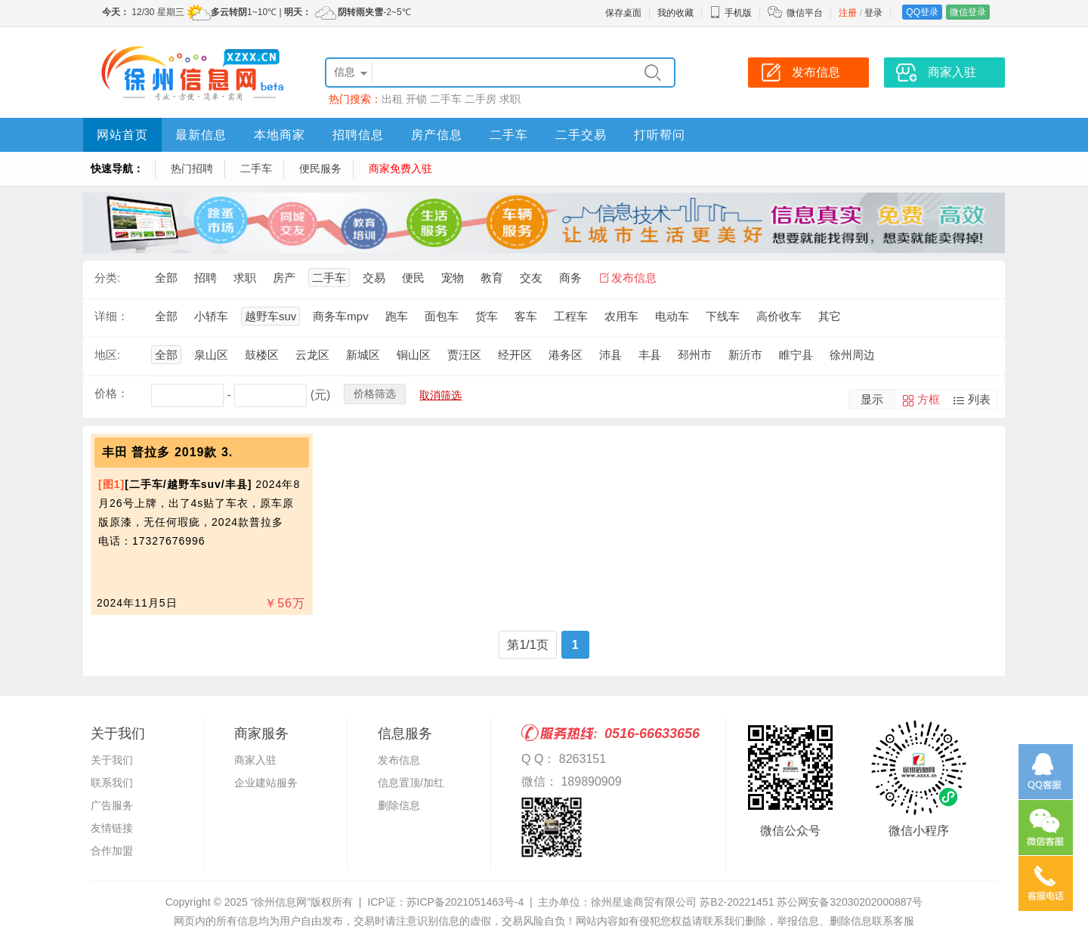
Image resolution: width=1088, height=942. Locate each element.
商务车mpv (340, 316)
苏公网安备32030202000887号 (850, 902)
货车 (486, 316)
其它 (829, 316)
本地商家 (279, 134)
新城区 (363, 354)
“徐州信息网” (281, 902)
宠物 (452, 277)
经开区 (515, 354)
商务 (570, 277)
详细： (111, 316)
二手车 (446, 99)
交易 (374, 277)
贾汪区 (464, 354)
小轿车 (211, 316)
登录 (873, 13)
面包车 (442, 316)
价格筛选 (375, 394)
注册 (848, 13)
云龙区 (312, 354)
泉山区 (211, 354)
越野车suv (270, 316)
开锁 (416, 99)
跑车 (396, 316)
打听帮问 (659, 134)
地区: (107, 354)
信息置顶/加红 (411, 783)
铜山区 (414, 354)
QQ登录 (922, 12)
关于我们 (112, 760)
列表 (979, 399)
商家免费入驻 (400, 168)
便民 (413, 277)
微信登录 (968, 12)
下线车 (723, 316)
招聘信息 (358, 134)
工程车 (571, 316)
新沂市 (745, 354)
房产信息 (436, 134)
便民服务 (320, 168)
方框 (928, 399)
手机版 (730, 13)
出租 (392, 99)
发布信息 (634, 277)
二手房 (480, 99)
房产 (284, 277)
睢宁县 (796, 354)
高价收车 (779, 316)
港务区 (566, 354)
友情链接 (112, 828)
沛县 (610, 354)
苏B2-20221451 (737, 902)
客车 (526, 316)
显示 (872, 399)
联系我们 (112, 783)
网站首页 (122, 134)
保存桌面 (623, 13)
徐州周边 (852, 354)
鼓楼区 (262, 354)
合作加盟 (112, 851)
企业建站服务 (266, 783)
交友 (531, 277)
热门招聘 (192, 168)
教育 (492, 277)
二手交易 (581, 134)
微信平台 (805, 13)
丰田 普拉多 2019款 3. (167, 452)
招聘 (205, 277)
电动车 (672, 316)
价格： (111, 393)
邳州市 (695, 354)
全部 (166, 277)
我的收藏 (675, 13)
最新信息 (201, 134)
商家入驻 (255, 760)
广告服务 (112, 805)
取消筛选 (440, 395)
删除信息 (399, 805)
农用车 (621, 316)
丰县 (649, 354)
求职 (510, 99)
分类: (107, 277)
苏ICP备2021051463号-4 (465, 902)
